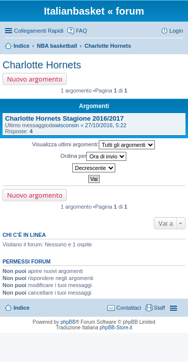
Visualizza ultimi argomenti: (93, 144)
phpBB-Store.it (116, 327)
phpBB (68, 322)
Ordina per (94, 156)
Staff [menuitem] (159, 308)
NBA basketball (57, 46)
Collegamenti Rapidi (38, 31)
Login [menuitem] (176, 31)
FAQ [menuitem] (81, 31)
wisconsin (67, 125)
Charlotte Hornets (107, 46)
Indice (22, 46)
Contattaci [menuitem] (128, 308)
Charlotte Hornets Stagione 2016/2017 (64, 118)
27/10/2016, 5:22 (106, 125)
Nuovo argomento (34, 78)
